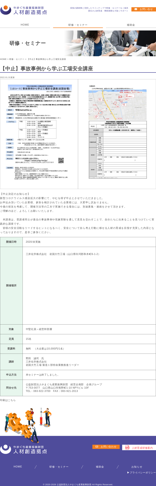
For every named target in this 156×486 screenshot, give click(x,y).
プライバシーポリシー (143, 472)
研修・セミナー (78, 25)
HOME (25, 24)
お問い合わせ (106, 446)
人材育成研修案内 (139, 447)
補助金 (131, 25)
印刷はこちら (8, 400)
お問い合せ (144, 9)
